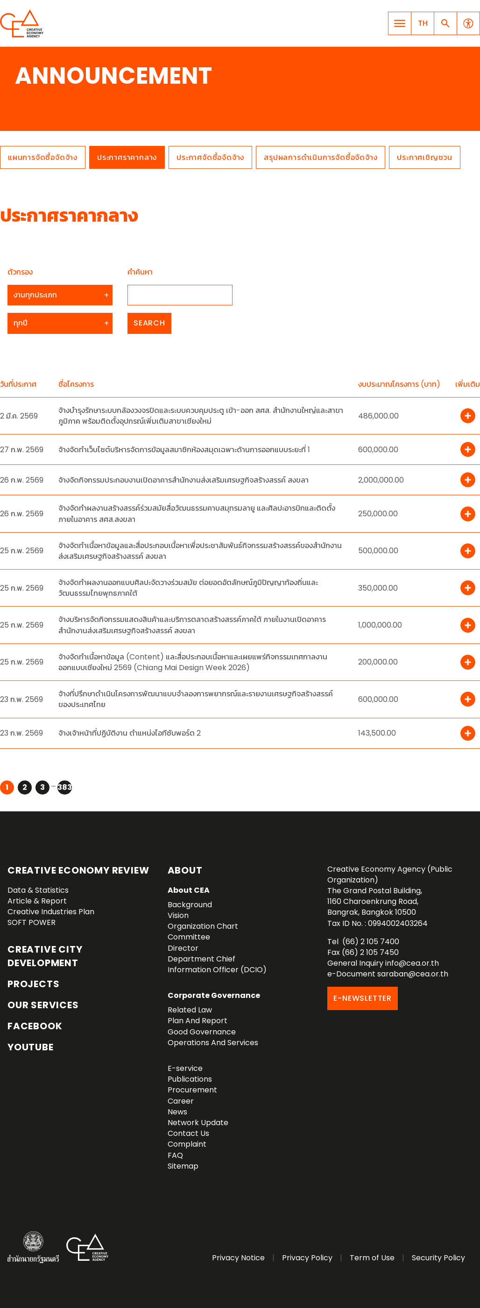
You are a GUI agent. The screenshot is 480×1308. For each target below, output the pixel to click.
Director (183, 948)
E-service (185, 1068)
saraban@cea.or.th (412, 973)
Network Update (198, 1122)
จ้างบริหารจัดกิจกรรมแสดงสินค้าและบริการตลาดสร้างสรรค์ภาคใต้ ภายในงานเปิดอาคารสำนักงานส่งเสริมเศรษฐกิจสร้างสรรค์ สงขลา (192, 625)
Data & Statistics (38, 890)
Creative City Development (44, 956)
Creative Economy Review (78, 870)
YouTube (30, 1047)
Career (181, 1101)
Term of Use (372, 1257)
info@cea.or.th (412, 963)
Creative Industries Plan (50, 911)
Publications (190, 1079)
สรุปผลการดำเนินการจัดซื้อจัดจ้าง (320, 157)
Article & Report (37, 901)
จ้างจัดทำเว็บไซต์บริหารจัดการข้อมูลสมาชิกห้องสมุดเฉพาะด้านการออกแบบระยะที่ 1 (184, 449)
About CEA (189, 890)
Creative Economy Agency (23, 23)
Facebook (34, 1026)
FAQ (175, 1155)
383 (64, 787)
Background (190, 904)
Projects (33, 983)
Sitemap (183, 1166)
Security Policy (438, 1257)
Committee (189, 937)
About (185, 870)
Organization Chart (203, 926)
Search (149, 323)
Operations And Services (213, 1042)
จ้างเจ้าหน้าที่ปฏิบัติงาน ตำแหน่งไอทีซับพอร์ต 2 (129, 733)
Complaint (187, 1144)
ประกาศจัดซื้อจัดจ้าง (210, 157)
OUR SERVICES (43, 1005)
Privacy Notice (238, 1257)
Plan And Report (197, 1020)
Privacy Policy (307, 1257)
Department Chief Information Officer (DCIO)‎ (217, 964)
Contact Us (188, 1133)
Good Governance (202, 1031)
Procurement (192, 1089)
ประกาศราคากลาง (127, 157)
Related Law (190, 1009)
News (177, 1111)
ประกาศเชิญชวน (424, 157)
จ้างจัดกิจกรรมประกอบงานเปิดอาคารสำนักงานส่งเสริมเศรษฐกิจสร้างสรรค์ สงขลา (183, 480)
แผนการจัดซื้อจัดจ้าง (43, 157)
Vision (178, 915)
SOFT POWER (31, 922)
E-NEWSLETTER (362, 998)
